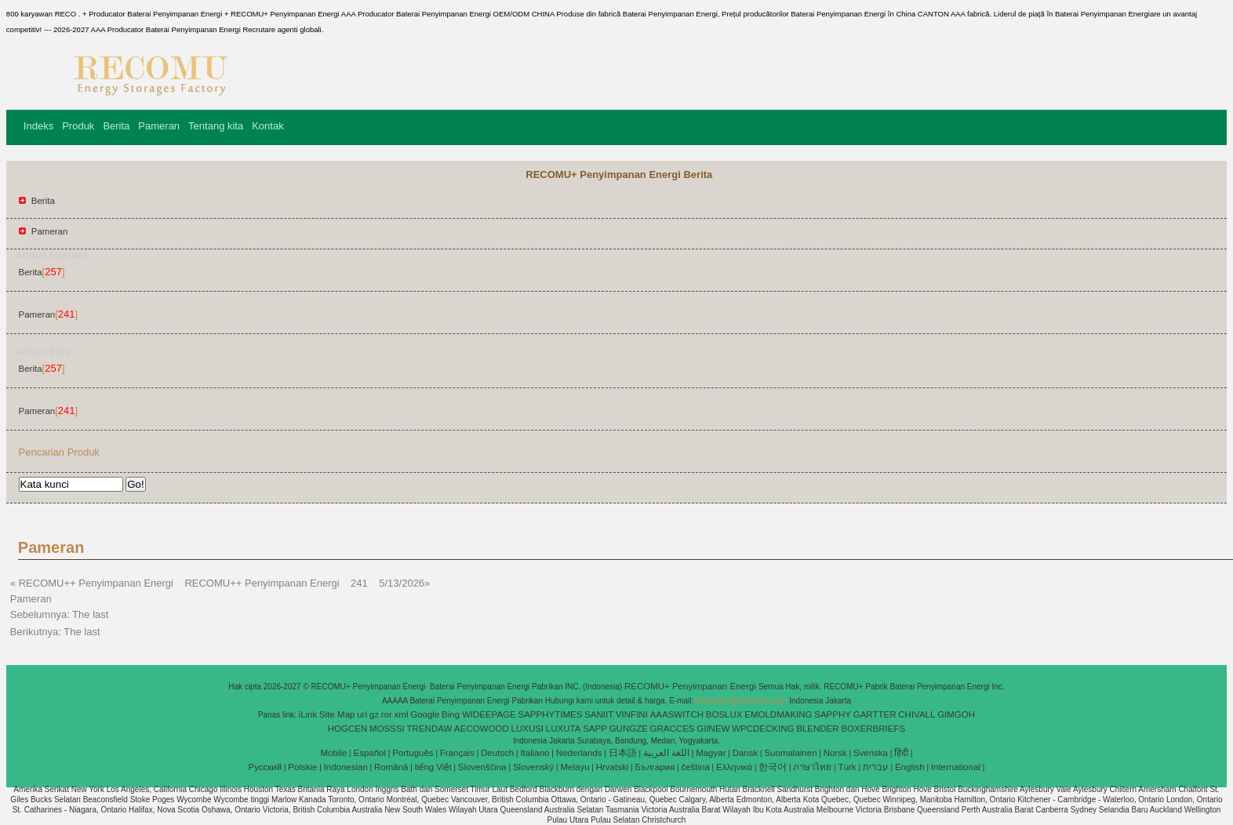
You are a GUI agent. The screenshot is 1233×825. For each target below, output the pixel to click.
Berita (116, 126)
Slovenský (533, 767)
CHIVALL (916, 714)
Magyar (711, 753)
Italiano (534, 753)
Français (457, 753)
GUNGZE (628, 728)
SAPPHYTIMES (550, 714)
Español (369, 753)
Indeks (38, 126)
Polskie (302, 767)
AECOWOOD (481, 728)
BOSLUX (724, 714)
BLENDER (817, 728)
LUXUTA (563, 728)
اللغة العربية (666, 753)
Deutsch (497, 753)
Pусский (265, 767)
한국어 (772, 767)
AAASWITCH (677, 714)
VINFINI (632, 714)
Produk (78, 126)
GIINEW (713, 728)
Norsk (835, 753)
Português (412, 753)
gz (374, 714)
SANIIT (598, 714)
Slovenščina (482, 767)
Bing (451, 714)
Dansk (745, 753)
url (362, 714)
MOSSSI (387, 728)
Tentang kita (215, 126)
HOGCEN (347, 728)
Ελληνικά (734, 767)
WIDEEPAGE (489, 714)
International (955, 767)
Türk (847, 767)
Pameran (159, 126)
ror (386, 714)
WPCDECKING (763, 728)
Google (424, 714)
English (910, 767)
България (655, 767)
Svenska (870, 753)
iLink (308, 714)
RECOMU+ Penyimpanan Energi (691, 686)
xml (402, 714)
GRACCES (672, 728)
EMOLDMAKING (778, 714)
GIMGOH (956, 714)
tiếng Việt (433, 767)
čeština (695, 767)
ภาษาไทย (812, 767)
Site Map (337, 714)
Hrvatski (612, 767)
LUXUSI (527, 728)
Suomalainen (790, 753)
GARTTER (875, 714)
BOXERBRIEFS (873, 728)
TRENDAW (430, 728)
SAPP (595, 728)
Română (391, 767)
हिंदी (901, 753)
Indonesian (346, 767)
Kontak (267, 126)
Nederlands (579, 753)
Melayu (574, 767)
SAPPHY (832, 714)
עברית (876, 767)
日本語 (623, 753)
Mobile (333, 753)
